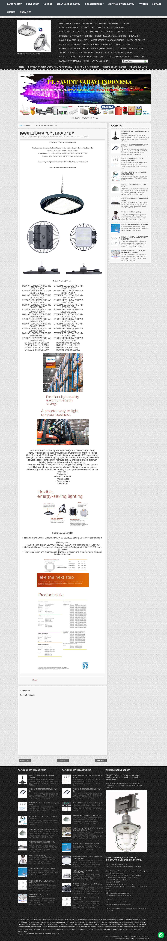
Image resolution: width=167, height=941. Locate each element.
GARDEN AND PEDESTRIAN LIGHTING (87, 924)
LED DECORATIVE (24, 927)
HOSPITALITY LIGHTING (69, 48)
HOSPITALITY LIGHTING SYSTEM (63, 922)
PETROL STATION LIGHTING (114, 927)
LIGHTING (47, 4)
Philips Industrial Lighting (131, 212)
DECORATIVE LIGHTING (120, 57)
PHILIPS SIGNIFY (36, 920)
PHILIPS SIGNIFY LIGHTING (140, 936)
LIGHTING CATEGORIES (69, 23)
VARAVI (119, 936)
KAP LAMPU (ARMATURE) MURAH (74, 61)
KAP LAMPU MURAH (120, 924)
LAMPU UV (131, 924)
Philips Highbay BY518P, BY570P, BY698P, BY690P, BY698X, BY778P (88, 829)
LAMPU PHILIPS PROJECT (106, 920)
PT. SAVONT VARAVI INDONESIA (138, 938)
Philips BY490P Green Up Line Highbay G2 (88, 803)
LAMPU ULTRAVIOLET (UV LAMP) (97, 44)
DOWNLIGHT (134, 36)
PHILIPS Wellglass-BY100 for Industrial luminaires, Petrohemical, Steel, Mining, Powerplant (123, 777)
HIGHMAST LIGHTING (140, 920)
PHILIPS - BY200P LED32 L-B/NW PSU (43, 829)
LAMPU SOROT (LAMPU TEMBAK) (111, 28)
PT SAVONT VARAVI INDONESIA (54, 920)
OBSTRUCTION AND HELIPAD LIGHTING (44, 927)
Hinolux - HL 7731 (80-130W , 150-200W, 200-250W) (133, 173)
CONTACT (156, 4)
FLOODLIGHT (35, 922)
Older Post (101, 760)
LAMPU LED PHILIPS (136, 40)
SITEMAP (11, 12)
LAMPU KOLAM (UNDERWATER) (93, 57)
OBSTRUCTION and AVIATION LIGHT (51, 924)
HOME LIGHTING (122, 44)
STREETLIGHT (87, 28)
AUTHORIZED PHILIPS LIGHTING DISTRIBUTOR (81, 920)
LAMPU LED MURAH (100, 61)
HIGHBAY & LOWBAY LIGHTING (40, 934)
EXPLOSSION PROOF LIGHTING (119, 53)
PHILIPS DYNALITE (138, 67)
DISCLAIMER (25, 12)
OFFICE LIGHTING (125, 32)
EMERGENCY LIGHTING (69, 44)
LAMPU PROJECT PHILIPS (94, 23)
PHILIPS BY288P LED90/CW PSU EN (134, 224)
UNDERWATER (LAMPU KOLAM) (29, 929)
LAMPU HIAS (139, 57)
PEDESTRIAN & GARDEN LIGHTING (110, 36)
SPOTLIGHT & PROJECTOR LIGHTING (75, 36)
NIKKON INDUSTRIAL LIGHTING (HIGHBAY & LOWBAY (133, 251)
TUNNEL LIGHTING (67, 53)
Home (21, 67)
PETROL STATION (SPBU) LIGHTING (98, 48)
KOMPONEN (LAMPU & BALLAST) (73, 40)
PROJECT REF (32, 4)
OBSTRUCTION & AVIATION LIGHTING (107, 40)
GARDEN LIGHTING (67, 57)
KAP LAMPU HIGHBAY (68, 28)
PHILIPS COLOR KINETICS (114, 67)
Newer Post (24, 760)
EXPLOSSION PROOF (94, 4)
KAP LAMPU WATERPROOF (102, 32)
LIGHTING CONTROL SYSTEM (121, 4)
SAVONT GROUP (14, 4)
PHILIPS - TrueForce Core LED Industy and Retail (132, 159)
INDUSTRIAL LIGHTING (119, 23)
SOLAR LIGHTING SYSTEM (68, 4)
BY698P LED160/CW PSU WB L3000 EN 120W (47, 133)
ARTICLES (143, 4)
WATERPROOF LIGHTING (113, 922)
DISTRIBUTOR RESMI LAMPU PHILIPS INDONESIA (50, 67)
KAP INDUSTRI (99, 922)
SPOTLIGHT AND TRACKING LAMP (133, 922)
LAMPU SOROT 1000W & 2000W (73, 32)
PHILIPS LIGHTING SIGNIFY (87, 67)
